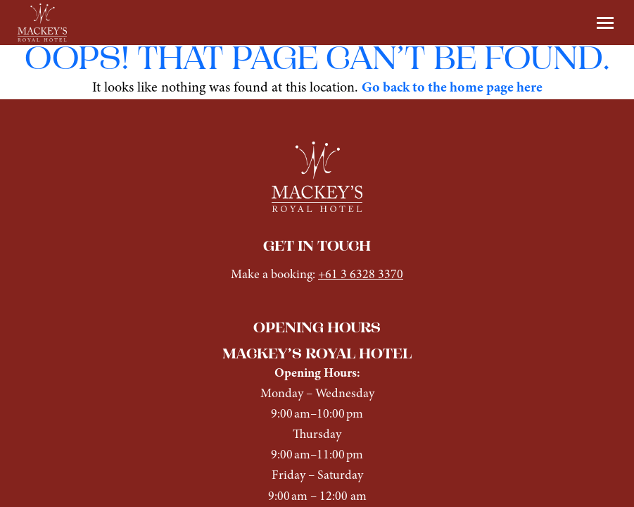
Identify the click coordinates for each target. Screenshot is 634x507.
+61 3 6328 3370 (360, 275)
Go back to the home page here (452, 88)
